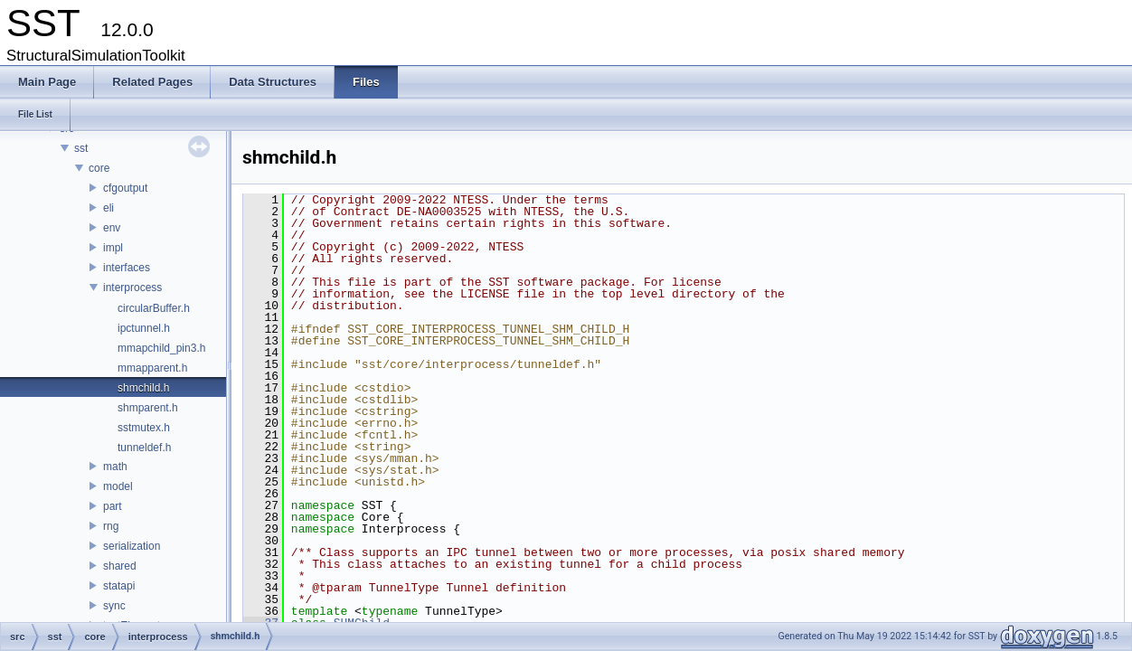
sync (114, 605)
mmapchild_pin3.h (161, 348)
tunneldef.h (144, 447)
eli (108, 208)
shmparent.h (148, 407)
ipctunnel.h (144, 328)
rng (110, 526)
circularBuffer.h (154, 308)
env (111, 228)
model (118, 486)
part (112, 506)
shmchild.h (143, 388)
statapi (119, 586)
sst (81, 148)
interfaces (126, 267)
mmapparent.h (152, 368)
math (115, 466)
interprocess (132, 287)
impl (113, 247)
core (99, 168)
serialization (131, 546)
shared (120, 566)
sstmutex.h (144, 427)
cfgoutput (125, 188)
